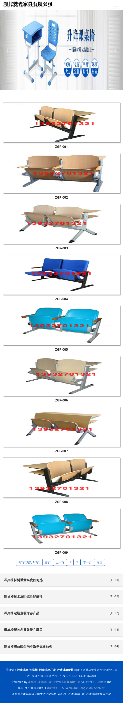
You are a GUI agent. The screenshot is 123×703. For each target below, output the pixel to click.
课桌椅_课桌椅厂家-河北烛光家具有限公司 (54, 682)
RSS (61, 688)
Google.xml (85, 688)
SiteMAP (99, 688)
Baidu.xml (71, 688)
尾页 (99, 562)
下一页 (87, 562)
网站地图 (52, 688)
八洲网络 (100, 682)
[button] (9, 50)
